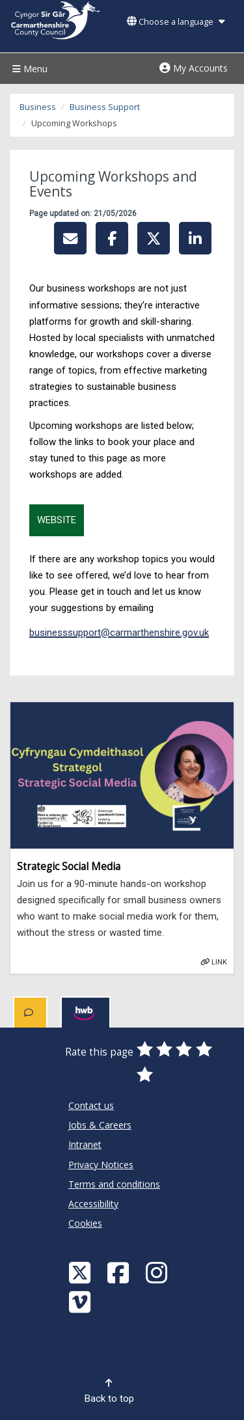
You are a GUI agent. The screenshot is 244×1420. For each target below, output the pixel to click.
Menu (28, 68)
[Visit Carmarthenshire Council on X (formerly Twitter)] (81, 1272)
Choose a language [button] (175, 21)
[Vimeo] (81, 1301)
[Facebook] (119, 1272)
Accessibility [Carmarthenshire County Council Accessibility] (93, 1203)
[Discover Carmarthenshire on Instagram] (158, 1272)
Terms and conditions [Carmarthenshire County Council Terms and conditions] (114, 1184)
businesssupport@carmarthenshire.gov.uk (119, 632)
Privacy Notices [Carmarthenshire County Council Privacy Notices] (100, 1164)
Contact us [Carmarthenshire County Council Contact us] (91, 1105)
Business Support (105, 107)
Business (38, 107)
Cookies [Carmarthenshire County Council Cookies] (85, 1223)
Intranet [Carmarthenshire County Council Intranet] (85, 1144)
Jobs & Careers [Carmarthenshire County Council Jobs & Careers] (99, 1125)
